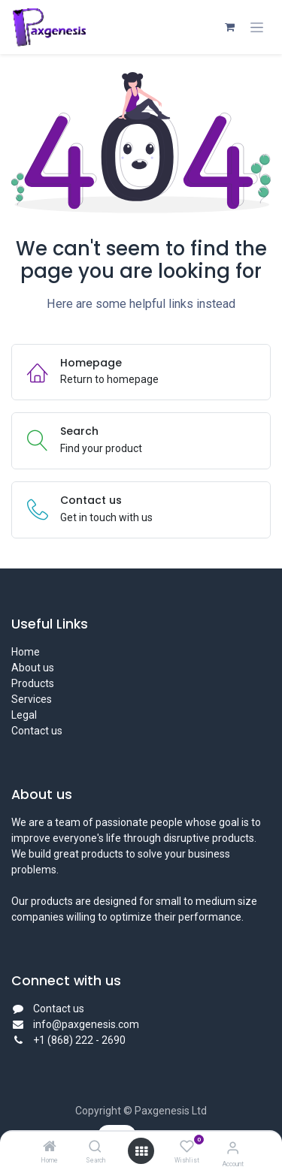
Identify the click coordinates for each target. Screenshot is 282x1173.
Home (25, 652)
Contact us (36, 731)
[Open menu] (141, 1151)
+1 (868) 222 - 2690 (80, 1040)
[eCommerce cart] (229, 27)
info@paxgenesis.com (86, 1024)
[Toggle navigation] (257, 27)
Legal (24, 715)
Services (31, 699)
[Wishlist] (187, 1147)
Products (32, 683)
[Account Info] (233, 1147)
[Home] (49, 1147)
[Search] (95, 1147)
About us (32, 668)
